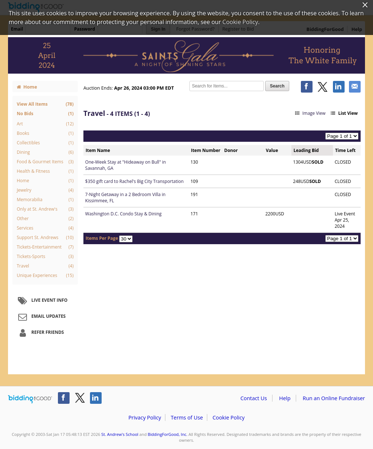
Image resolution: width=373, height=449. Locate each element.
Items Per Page (102, 238)
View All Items (45, 104)
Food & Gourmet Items (45, 161)
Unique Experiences (45, 275)
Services (45, 228)
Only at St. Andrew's (45, 209)
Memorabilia (45, 199)
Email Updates (41, 316)
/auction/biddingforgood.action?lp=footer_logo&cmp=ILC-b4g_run (30, 399)
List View (344, 113)
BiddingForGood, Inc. (167, 434)
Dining (45, 152)
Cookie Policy (228, 417)
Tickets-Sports (45, 256)
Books (45, 133)
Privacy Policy (144, 417)
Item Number (205, 150)
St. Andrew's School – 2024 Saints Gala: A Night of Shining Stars (186, 55)
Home (27, 86)
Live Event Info (41, 300)
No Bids (45, 113)
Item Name (98, 150)
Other (45, 218)
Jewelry (45, 190)
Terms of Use (187, 417)
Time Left (345, 150)
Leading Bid (306, 150)
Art (45, 124)
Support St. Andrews (45, 237)
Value (272, 150)
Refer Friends (40, 332)
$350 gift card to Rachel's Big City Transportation (134, 181)
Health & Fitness (45, 171)
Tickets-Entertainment (45, 247)
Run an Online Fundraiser (334, 398)
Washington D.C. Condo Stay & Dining (123, 214)
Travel (45, 266)
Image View (310, 113)
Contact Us (253, 398)
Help (284, 398)
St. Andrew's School (119, 434)
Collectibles (45, 143)
